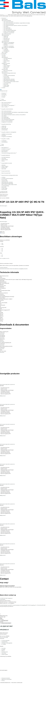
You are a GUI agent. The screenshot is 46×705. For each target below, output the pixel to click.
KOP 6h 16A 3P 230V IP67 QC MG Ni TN (7, 504)
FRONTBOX (6, 44)
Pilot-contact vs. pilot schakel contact (11, 81)
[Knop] (3, 91)
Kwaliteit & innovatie (6, 63)
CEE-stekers (6, 26)
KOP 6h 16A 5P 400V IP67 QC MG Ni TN (7, 524)
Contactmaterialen (4, 605)
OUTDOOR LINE (6, 40)
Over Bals (4, 54)
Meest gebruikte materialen (9, 79)
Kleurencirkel (6, 86)
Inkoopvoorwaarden (6, 678)
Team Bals (6, 59)
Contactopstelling (7, 82)
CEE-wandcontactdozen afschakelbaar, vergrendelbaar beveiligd (17, 23)
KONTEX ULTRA (6, 67)
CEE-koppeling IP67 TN (24, 605)
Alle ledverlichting (5, 35)
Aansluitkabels (6, 51)
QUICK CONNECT (7, 65)
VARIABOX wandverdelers (9, 43)
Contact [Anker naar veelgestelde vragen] (11, 268)
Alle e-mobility (5, 48)
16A (2, 243)
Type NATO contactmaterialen (14, 605)
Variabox (5, 74)
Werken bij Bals (7, 60)
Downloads (4, 53)
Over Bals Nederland (8, 58)
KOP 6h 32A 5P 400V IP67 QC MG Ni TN (7, 543)
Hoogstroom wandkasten (9, 46)
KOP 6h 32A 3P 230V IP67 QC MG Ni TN (7, 563)
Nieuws (5, 62)
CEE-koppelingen (7, 27)
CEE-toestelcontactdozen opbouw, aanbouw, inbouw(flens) (15, 25)
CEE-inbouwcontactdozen (9, 24)
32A (2, 244)
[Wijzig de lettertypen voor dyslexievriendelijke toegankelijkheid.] (5, 623)
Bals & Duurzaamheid (8, 70)
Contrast (2, 620)
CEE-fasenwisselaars (8, 29)
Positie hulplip (6, 85)
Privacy (3, 680)
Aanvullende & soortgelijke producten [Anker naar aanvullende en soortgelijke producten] (20, 268)
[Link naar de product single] (3, 395)
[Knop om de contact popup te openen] (3, 267)
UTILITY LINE (6, 37)
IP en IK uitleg (6, 76)
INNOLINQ (5, 64)
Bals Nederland (5, 57)
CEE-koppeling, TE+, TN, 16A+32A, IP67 (36, 605)
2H (2, 249)
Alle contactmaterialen (6, 20)
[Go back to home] (23, 13)
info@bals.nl (10, 598)
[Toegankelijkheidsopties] (0, 613)
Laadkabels (6, 49)
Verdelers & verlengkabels (7, 643)
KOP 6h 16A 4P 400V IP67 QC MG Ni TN (7, 384)
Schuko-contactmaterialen (9, 31)
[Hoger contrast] (4, 620)
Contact (3, 87)
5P (2, 256)
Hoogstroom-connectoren (9, 32)
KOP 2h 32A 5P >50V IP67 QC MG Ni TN (7, 424)
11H (2, 248)
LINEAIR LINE (6, 36)
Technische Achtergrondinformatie (9, 73)
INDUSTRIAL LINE (7, 38)
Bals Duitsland (4, 71)
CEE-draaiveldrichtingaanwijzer (10, 30)
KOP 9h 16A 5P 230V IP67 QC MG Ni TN (7, 484)
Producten (4, 18)
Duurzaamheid (5, 69)
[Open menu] (1, 89)
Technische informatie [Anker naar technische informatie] (4, 268)
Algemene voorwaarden (7, 679)
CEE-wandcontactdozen (8, 21)
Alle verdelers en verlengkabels (8, 42)
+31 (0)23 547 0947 (4, 598)
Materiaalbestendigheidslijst (9, 80)
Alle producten (5, 19)
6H (2, 251)
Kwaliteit (3, 649)
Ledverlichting (4, 641)
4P (2, 255)
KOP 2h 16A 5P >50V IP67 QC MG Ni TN (7, 464)
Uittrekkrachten (7, 78)
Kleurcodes (6, 84)
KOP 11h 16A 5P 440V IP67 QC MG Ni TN (7, 444)
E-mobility (4, 644)
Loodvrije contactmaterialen (9, 75)
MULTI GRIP (6, 68)
